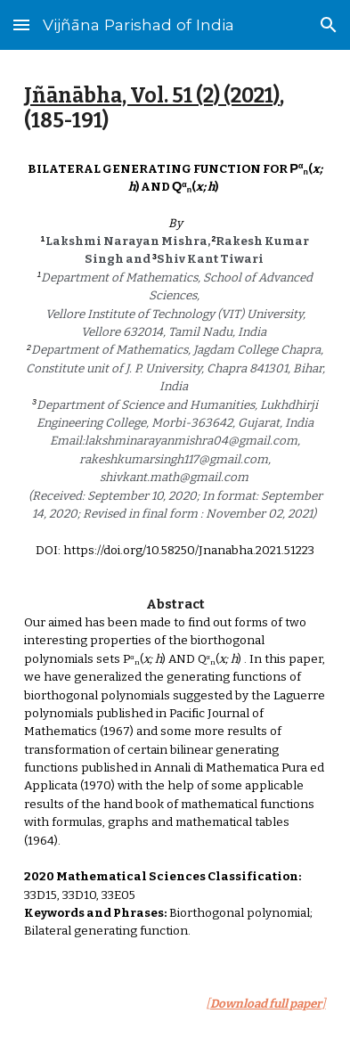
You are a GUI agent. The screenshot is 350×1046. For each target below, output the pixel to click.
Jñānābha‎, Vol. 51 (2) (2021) (152, 96)
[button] (21, 24)
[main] (174, 109)
